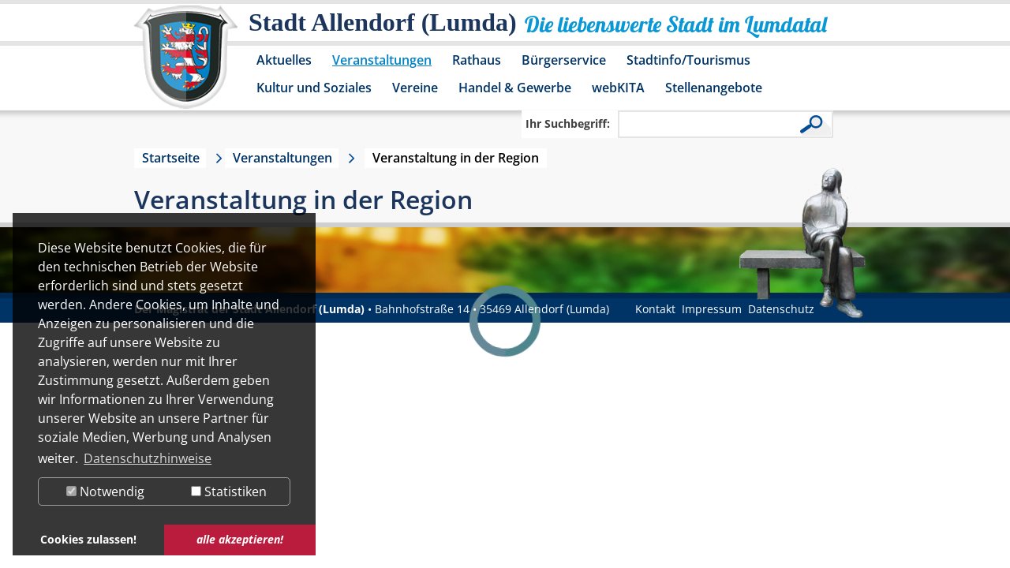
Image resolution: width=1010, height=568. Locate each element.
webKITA (618, 87)
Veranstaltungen (382, 60)
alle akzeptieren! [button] (239, 539)
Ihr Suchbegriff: (568, 123)
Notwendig (105, 491)
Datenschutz (781, 308)
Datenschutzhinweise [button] (147, 458)
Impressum (712, 308)
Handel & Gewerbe (514, 87)
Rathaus (476, 60)
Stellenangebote (713, 87)
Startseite (171, 157)
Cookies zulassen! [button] (88, 539)
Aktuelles (284, 60)
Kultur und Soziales (314, 87)
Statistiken (229, 491)
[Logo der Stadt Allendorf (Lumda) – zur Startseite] (186, 64)
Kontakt (655, 308)
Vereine (415, 87)
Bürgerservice (564, 60)
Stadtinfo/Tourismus (688, 60)
